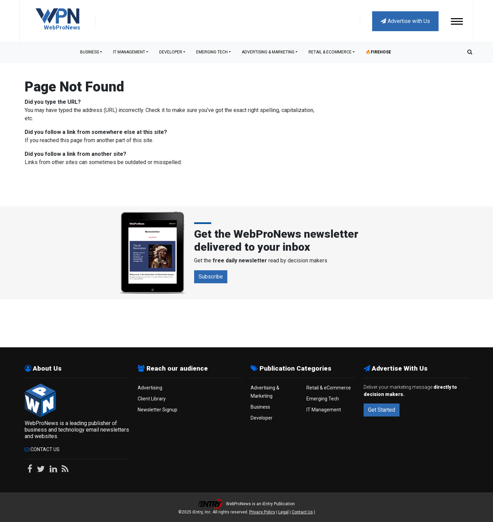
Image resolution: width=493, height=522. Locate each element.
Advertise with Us (405, 21)
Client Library (152, 398)
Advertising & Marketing (268, 52)
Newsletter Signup (157, 409)
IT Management (129, 52)
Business (89, 52)
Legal (283, 512)
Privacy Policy (262, 512)
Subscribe (211, 276)
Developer (170, 52)
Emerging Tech (212, 52)
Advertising (150, 387)
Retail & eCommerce (330, 52)
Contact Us (42, 449)
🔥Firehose (378, 52)
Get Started (381, 410)
